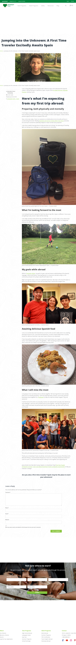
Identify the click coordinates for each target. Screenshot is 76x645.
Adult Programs (33, 5)
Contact (64, 630)
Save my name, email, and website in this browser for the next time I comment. (23, 528)
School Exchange (26, 641)
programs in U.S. (13, 1)
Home (1, 50)
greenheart (5, 1)
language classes (30, 272)
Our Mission (3, 633)
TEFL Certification (45, 637)
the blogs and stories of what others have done (51, 120)
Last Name (30, 577)
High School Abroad (27, 633)
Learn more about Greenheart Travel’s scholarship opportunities (49, 466)
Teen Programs (21, 5)
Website (7, 521)
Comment (8, 491)
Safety (43, 5)
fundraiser (41, 396)
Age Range (9, 584)
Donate (72, 1)
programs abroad (21, 1)
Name (7, 509)
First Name (9, 577)
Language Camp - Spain (13, 98)
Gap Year (24, 637)
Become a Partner (4, 635)
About (2, 630)
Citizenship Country (32, 584)
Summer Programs (26, 639)
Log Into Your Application (6, 639)
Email (7, 515)
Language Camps (26, 635)
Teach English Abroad (46, 639)
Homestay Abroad (45, 641)
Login (68, 1)
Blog (58, 5)
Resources (51, 5)
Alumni (2, 637)
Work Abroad (44, 633)
